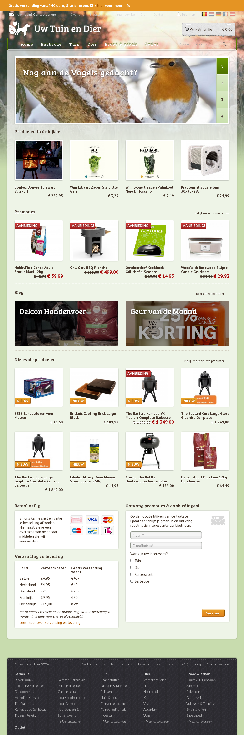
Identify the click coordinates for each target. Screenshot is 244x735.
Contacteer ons (218, 664)
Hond (147, 686)
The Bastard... (25, 703)
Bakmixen (193, 692)
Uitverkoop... (24, 680)
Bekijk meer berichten (210, 293)
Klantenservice (124, 14)
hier (100, 5)
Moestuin (107, 715)
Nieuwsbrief (98, 14)
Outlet (151, 44)
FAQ (185, 664)
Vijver (147, 703)
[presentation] (166, 597)
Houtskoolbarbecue (72, 697)
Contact (159, 14)
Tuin (74, 44)
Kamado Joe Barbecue (30, 709)
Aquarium (150, 709)
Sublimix (192, 686)
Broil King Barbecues (30, 686)
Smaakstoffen (196, 709)
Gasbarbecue (67, 692)
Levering (144, 664)
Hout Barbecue (68, 703)
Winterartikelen (154, 680)
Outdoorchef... (25, 692)
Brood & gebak (121, 44)
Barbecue (51, 44)
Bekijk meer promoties (210, 213)
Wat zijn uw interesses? (149, 553)
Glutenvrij (193, 697)
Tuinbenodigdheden (114, 709)
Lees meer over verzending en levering (49, 622)
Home (26, 44)
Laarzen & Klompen (115, 686)
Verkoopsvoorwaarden (98, 664)
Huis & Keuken (111, 697)
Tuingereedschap (113, 703)
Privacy (127, 664)
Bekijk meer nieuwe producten (204, 361)
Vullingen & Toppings (201, 703)
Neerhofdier (152, 692)
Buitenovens (67, 715)
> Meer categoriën (69, 721)
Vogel (147, 715)
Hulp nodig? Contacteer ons (32, 14)
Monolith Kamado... (28, 697)
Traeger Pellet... (25, 715)
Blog (144, 14)
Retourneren (166, 664)
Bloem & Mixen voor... (201, 680)
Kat (146, 697)
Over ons (77, 14)
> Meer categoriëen (113, 721)
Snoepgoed (194, 715)
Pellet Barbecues (69, 686)
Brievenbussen (111, 692)
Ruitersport (143, 574)
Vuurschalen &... (69, 709)
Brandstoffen (110, 680)
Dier (92, 44)
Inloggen (188, 14)
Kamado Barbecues (72, 680)
